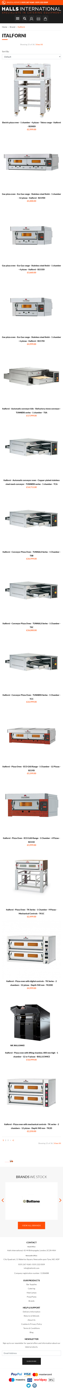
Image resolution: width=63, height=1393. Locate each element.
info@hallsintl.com (31, 1268)
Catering (31, 1288)
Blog (31, 1332)
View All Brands (31, 1225)
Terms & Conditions (31, 1328)
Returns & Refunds (31, 1316)
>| (13, 1140)
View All (39, 44)
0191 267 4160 (24, 1264)
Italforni (21, 27)
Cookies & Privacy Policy (31, 1324)
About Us (31, 1320)
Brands (31, 1301)
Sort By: (5, 51)
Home (4, 27)
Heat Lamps (31, 1292)
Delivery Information (31, 1312)
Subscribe (31, 1361)
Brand (12, 27)
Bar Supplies (31, 1284)
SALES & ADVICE (18, 2)
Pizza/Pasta (31, 1297)
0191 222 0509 (38, 1264)
